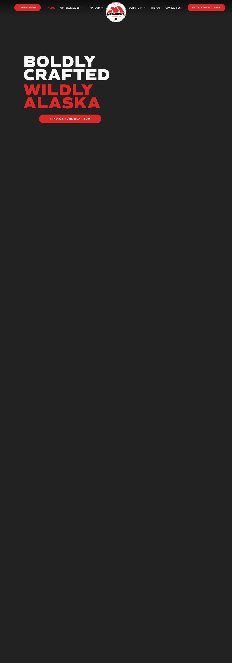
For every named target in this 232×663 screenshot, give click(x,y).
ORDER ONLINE (27, 7)
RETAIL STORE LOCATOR (206, 7)
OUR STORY (137, 8)
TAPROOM (95, 8)
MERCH (155, 7)
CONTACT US (173, 7)
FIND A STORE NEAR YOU (70, 118)
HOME (51, 7)
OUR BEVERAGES (71, 8)
